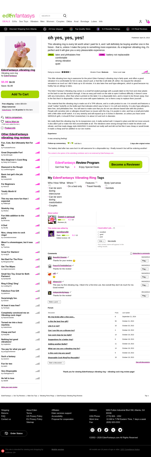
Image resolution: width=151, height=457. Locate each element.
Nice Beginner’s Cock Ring (14, 160)
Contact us (6, 419)
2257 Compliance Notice (130, 449)
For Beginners (8, 184)
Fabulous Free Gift (10, 291)
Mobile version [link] (58, 449)
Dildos (69, 21)
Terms (29, 413)
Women (50, 21)
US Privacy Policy (34, 416)
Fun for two (6, 364)
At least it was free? (10, 305)
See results (112, 241)
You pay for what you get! (13, 349)
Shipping (5, 410)
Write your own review (9, 387)
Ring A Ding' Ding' (10, 284)
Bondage (85, 21)
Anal (76, 21)
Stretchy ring (7, 208)
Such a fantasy (8, 356)
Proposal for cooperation (62, 419)
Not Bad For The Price (11, 259)
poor (101, 237)
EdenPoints (6, 110)
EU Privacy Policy (34, 419)
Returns (4, 413)
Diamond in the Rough (12, 167)
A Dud (4, 225)
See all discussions (143, 362)
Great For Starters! (10, 252)
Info (100, 21)
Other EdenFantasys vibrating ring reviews (15, 136)
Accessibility (57, 416)
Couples (60, 21)
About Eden (31, 410)
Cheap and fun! (8, 332)
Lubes (94, 21)
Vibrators (34, 21)
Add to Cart (20, 94)
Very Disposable (9, 371)
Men (42, 21)
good (101, 234)
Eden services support (61, 413)
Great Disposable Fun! (12, 152)
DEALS (6, 21)
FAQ (3, 416)
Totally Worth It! (8, 191)
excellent (103, 232)
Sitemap (30, 422)
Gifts (14, 21)
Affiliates (55, 410)
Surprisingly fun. (9, 298)
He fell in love (7, 378)
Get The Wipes (8, 267)
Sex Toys (23, 21)
